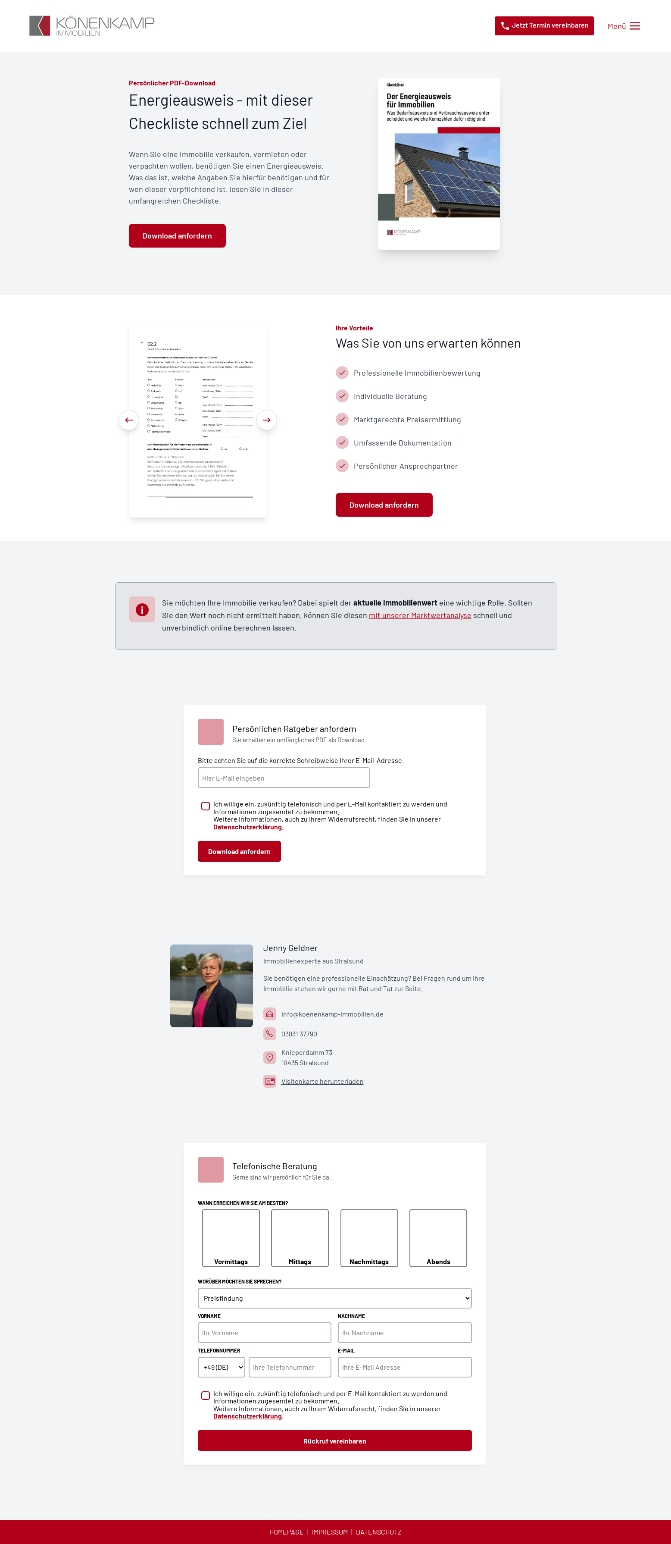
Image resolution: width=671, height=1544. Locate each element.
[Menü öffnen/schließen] (623, 26)
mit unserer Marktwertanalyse (420, 615)
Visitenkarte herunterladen (322, 1081)
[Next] (266, 420)
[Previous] (129, 420)
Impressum (330, 1532)
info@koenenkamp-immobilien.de (332, 1014)
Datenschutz (379, 1532)
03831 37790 (299, 1033)
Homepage (286, 1532)
